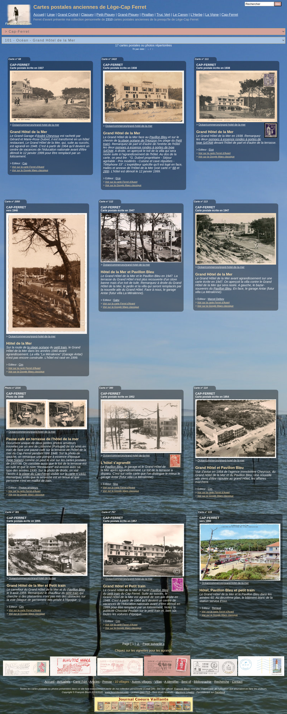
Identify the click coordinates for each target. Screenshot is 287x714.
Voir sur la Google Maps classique (30, 170)
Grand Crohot (68, 14)
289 (105, 171)
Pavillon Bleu (158, 137)
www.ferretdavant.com (117, 692)
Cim (21, 364)
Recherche (221, 681)
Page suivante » (154, 644)
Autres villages (142, 681)
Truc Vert (163, 14)
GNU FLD (145, 692)
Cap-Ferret (229, 14)
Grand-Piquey (128, 14)
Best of (186, 681)
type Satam (15, 460)
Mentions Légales (185, 692)
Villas (158, 681)
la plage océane (38, 347)
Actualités (63, 681)
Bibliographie (203, 681)
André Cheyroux (48, 136)
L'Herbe (197, 14)
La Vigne (212, 14)
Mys (115, 484)
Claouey (87, 14)
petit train (60, 347)
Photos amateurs (28, 487)
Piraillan (147, 14)
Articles (95, 681)
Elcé (118, 178)
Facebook (220, 692)
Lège (51, 14)
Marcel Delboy (216, 299)
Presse (107, 681)
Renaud (216, 608)
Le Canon (180, 14)
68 (174, 168)
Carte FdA (80, 681)
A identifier (171, 681)
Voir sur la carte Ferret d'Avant (28, 167)
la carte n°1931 (75, 474)
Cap (24, 163)
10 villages (122, 681)
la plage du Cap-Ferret (34, 474)
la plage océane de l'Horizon (137, 140)
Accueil (38, 14)
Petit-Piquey (105, 14)
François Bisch (182, 688)
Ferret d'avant (42, 19)
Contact (237, 681)
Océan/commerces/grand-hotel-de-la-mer (35, 124)
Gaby (116, 300)
